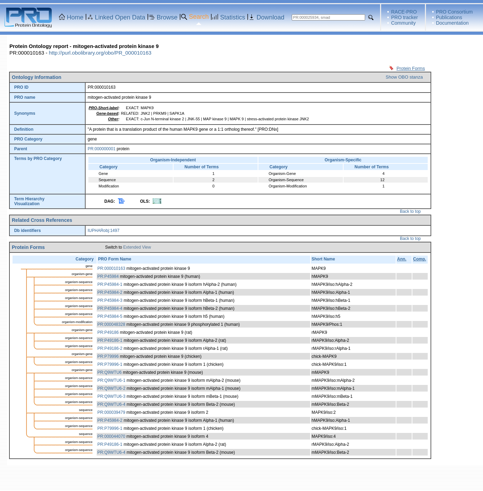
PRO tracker (404, 17)
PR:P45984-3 (109, 300)
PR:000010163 (111, 268)
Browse (167, 17)
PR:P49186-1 (109, 340)
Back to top (410, 211)
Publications (449, 17)
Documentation (452, 23)
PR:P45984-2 (109, 292)
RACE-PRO (404, 12)
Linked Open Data (120, 17)
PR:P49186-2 (109, 348)
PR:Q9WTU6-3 (111, 396)
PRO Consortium (454, 12)
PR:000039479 (111, 412)
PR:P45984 (108, 276)
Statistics (232, 17)
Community (403, 23)
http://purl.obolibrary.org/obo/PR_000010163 (100, 53)
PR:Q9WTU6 (109, 372)
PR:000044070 (111, 436)
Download (270, 17)
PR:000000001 (101, 148)
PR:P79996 (108, 356)
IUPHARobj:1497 (103, 230)
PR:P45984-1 (109, 284)
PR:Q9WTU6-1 (111, 380)
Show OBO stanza (404, 77)
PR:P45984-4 (109, 308)
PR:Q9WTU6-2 (111, 388)
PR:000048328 (111, 324)
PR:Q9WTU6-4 (111, 404)
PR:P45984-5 (109, 316)
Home (75, 17)
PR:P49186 (108, 332)
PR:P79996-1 (109, 364)
